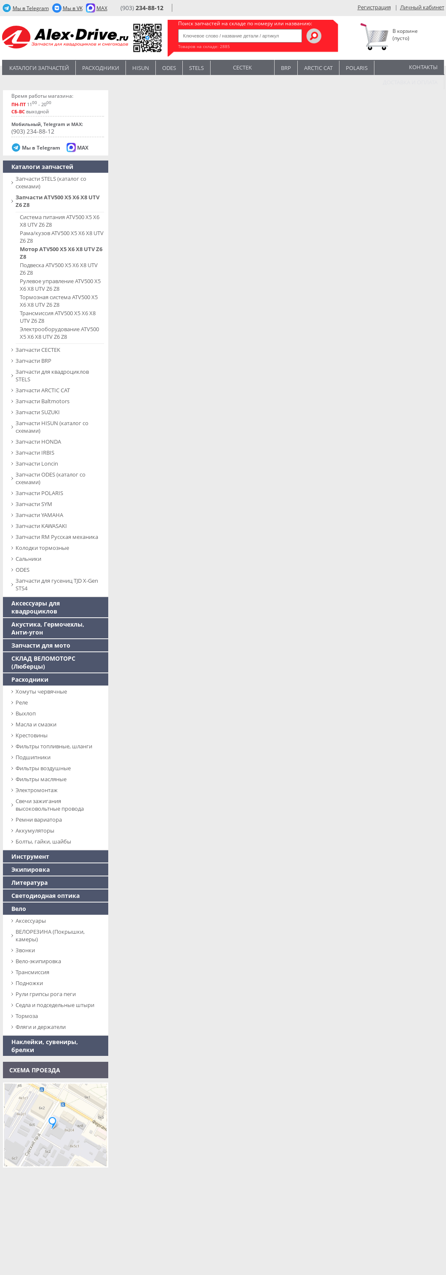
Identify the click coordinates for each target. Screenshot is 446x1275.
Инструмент (30, 856)
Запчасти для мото (40, 645)
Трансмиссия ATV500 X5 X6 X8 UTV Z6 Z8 (58, 316)
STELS (196, 68)
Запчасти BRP (33, 360)
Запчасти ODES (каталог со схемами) (50, 478)
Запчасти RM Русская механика (57, 537)
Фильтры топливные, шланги (54, 746)
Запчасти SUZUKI (38, 412)
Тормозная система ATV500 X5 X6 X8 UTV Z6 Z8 (59, 300)
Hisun (140, 68)
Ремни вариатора (39, 819)
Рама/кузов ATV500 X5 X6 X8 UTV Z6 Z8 (62, 236)
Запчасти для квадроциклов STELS (52, 375)
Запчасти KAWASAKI (41, 526)
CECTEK (242, 67)
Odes (169, 68)
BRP (286, 68)
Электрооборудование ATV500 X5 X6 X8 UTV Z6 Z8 (59, 332)
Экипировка (30, 869)
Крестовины (32, 735)
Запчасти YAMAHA (39, 515)
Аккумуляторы (35, 830)
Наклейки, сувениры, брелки (44, 1046)
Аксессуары (31, 920)
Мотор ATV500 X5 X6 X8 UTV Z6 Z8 (61, 252)
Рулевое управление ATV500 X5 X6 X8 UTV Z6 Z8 (60, 284)
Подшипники (33, 757)
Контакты (423, 67)
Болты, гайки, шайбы (43, 841)
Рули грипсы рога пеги (46, 994)
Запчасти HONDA (38, 441)
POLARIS (357, 68)
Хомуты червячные (41, 691)
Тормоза (27, 1016)
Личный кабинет (422, 7)
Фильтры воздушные (43, 768)
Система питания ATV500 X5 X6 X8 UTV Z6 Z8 (59, 220)
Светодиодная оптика (45, 896)
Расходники (100, 68)
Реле (22, 702)
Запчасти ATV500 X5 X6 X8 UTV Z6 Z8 (57, 201)
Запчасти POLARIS (39, 493)
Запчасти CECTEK (38, 350)
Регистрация (374, 7)
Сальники (28, 558)
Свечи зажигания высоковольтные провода (50, 804)
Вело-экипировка (38, 961)
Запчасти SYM (34, 504)
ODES (22, 569)
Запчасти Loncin (37, 463)
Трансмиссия (32, 972)
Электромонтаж (37, 790)
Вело (18, 909)
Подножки (29, 983)
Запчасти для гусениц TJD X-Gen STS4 (57, 584)
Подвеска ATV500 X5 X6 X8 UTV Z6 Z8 (59, 268)
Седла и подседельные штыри (55, 1005)
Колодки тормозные (42, 548)
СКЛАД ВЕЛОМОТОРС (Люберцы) (43, 662)
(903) (141, 8)
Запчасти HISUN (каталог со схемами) (52, 426)
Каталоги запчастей (39, 68)
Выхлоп (26, 713)
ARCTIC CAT (318, 68)
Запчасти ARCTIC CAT (43, 390)
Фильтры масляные (41, 779)
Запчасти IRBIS (35, 452)
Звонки (25, 950)
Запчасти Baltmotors (42, 401)
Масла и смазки (36, 724)
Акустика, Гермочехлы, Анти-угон (47, 628)
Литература (29, 883)
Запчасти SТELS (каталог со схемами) (51, 182)
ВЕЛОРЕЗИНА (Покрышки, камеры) (50, 935)
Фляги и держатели (41, 1027)
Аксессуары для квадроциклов (35, 607)
